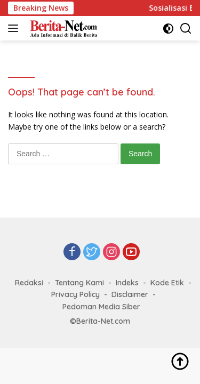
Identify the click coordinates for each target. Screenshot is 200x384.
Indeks (127, 282)
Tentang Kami (79, 282)
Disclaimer (129, 294)
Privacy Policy (75, 294)
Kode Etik (167, 282)
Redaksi (29, 282)
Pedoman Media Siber (101, 306)
